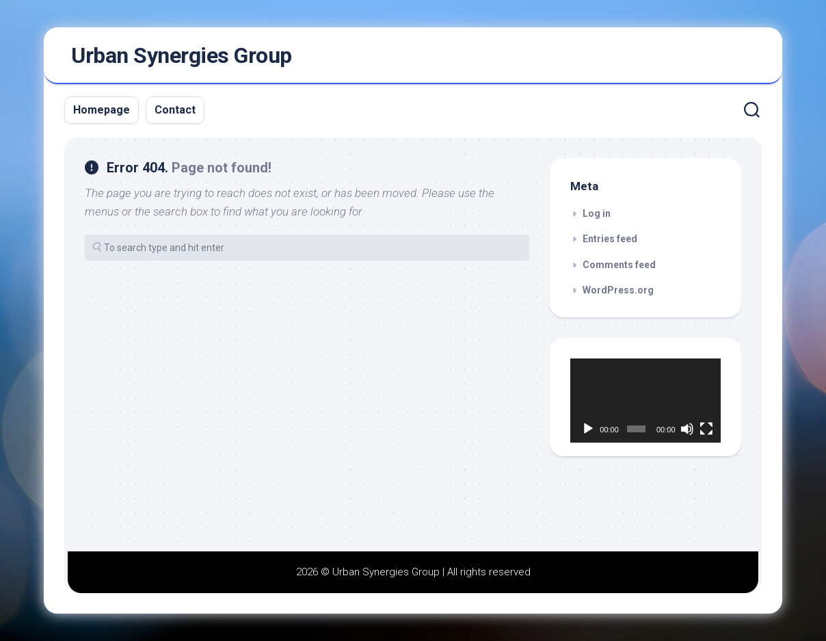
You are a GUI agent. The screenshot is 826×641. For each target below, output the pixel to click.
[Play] (588, 429)
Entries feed (610, 238)
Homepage (101, 109)
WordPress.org (618, 290)
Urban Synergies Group (181, 55)
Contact (175, 109)
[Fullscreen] (706, 429)
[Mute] (687, 429)
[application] (645, 400)
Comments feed (619, 264)
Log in (597, 213)
